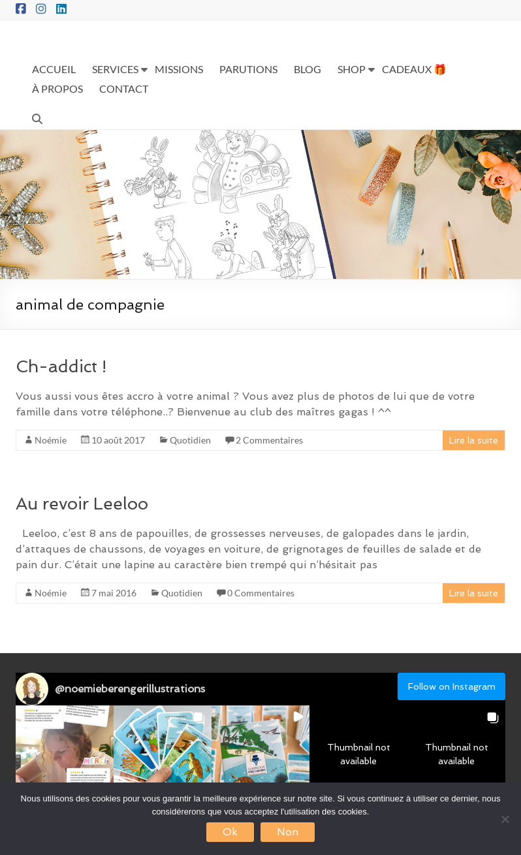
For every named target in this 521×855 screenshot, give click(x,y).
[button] (65, 754)
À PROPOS (57, 88)
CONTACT (123, 88)
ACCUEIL (54, 69)
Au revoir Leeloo (82, 503)
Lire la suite (473, 440)
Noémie (51, 439)
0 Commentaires (260, 592)
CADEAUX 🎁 (414, 69)
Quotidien (190, 439)
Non (287, 832)
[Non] (504, 819)
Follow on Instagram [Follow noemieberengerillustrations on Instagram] (452, 686)
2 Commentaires (269, 439)
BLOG (307, 69)
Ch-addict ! (61, 366)
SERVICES (115, 69)
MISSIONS (179, 69)
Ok (230, 832)
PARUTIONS (248, 69)
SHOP (352, 69)
